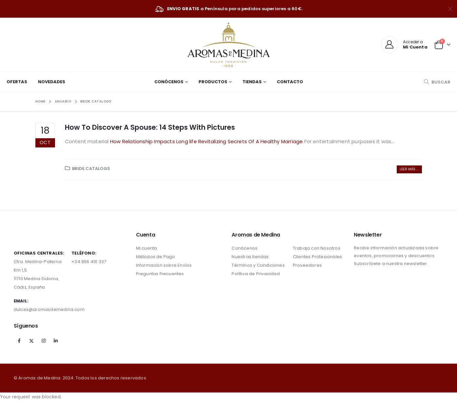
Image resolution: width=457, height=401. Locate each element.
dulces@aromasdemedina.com (49, 309)
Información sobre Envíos (164, 265)
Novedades (51, 82)
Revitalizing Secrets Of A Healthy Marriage (251, 141)
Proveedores (307, 265)
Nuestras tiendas (250, 257)
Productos (213, 82)
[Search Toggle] (437, 82)
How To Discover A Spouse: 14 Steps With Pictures (150, 127)
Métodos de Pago (155, 257)
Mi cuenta (146, 248)
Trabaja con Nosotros (316, 248)
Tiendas (252, 82)
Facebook (19, 341)
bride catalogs (91, 168)
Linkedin (56, 341)
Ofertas (17, 82)
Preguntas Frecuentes (160, 274)
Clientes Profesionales (317, 257)
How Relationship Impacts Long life (154, 141)
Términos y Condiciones (258, 265)
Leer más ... (409, 169)
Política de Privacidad (255, 274)
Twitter (31, 341)
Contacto (290, 82)
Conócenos (168, 82)
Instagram (43, 341)
